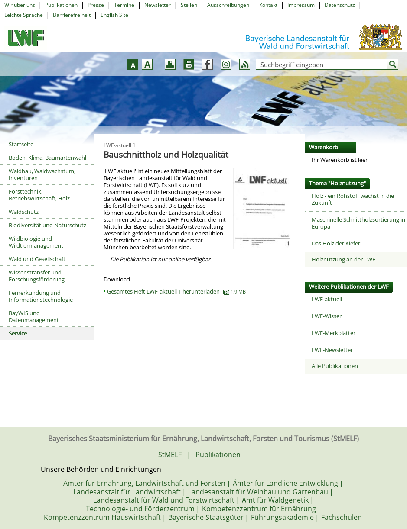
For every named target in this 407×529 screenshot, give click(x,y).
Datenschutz (340, 5)
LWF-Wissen (327, 316)
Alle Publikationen (335, 366)
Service (18, 333)
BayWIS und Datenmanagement (34, 316)
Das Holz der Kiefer (336, 243)
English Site (114, 15)
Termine (124, 5)
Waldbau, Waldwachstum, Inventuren (42, 174)
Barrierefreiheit (72, 15)
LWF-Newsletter (332, 350)
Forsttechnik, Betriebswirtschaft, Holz (39, 194)
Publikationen (61, 5)
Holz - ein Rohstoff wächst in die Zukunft (353, 199)
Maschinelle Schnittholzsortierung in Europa (358, 223)
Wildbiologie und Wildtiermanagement (36, 242)
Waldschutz (24, 212)
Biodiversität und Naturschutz (47, 225)
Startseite (21, 144)
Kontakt (268, 5)
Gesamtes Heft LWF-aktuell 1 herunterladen (176, 291)
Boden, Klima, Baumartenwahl (47, 157)
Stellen (189, 5)
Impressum (301, 5)
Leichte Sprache (23, 15)
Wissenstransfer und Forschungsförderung (37, 275)
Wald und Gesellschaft (37, 259)
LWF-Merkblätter (333, 333)
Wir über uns (19, 5)
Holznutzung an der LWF (343, 259)
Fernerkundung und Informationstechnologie (41, 296)
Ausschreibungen (228, 5)
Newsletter (157, 5)
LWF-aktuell (327, 299)
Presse (96, 5)
